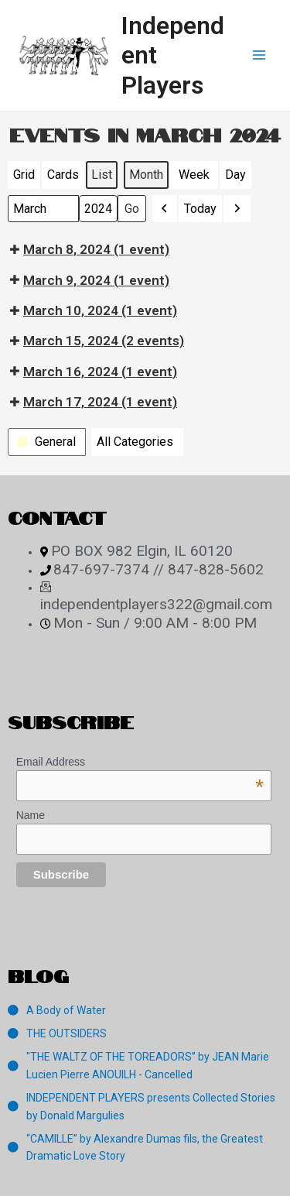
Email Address (140, 762)
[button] (164, 209)
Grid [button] (25, 178)
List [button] (104, 178)
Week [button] (194, 174)
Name (30, 815)
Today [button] (200, 208)
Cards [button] (62, 178)
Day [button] (235, 174)
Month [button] (146, 174)
